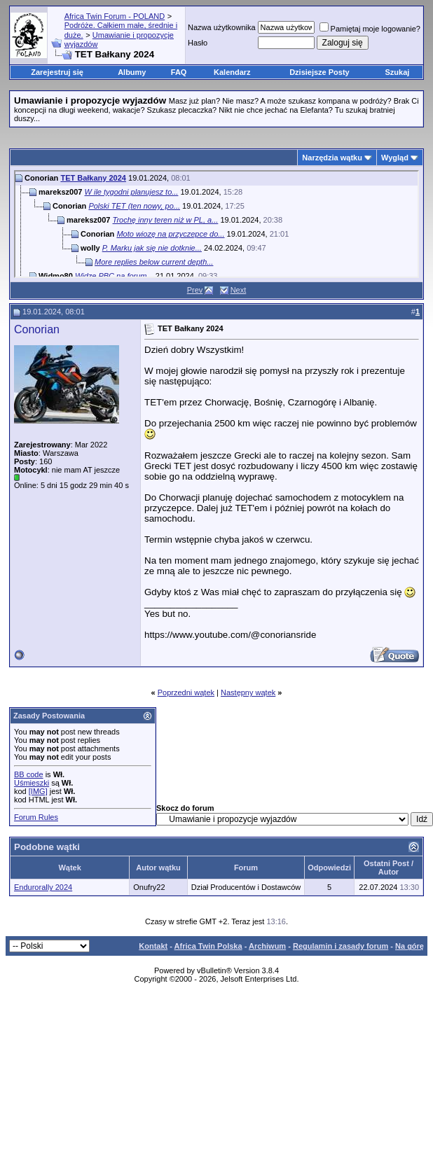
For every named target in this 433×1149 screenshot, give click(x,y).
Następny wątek (248, 692)
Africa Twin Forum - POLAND (114, 16)
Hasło (197, 43)
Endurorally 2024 (43, 887)
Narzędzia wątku (332, 157)
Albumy (132, 72)
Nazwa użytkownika (222, 27)
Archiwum (267, 946)
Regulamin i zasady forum (340, 946)
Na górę (409, 946)
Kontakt (153, 946)
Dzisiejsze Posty (319, 72)
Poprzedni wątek (186, 692)
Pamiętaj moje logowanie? (369, 29)
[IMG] (38, 791)
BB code (28, 774)
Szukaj (397, 72)
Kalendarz (232, 72)
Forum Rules (36, 817)
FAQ (179, 72)
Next (239, 290)
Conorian (37, 329)
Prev (195, 290)
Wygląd (394, 157)
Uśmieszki (31, 783)
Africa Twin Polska (208, 946)
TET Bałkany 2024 (93, 178)
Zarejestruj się (57, 72)
